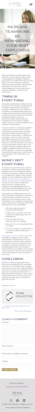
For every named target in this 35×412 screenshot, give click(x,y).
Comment (5, 322)
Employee (12, 285)
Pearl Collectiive (13, 404)
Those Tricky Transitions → (23, 311)
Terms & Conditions (23, 407)
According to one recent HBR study (14, 235)
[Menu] (31, 4)
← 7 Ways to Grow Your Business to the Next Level (16, 307)
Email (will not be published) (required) (15, 353)
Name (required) (7, 346)
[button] (11, 400)
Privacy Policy (10, 407)
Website (5, 361)
